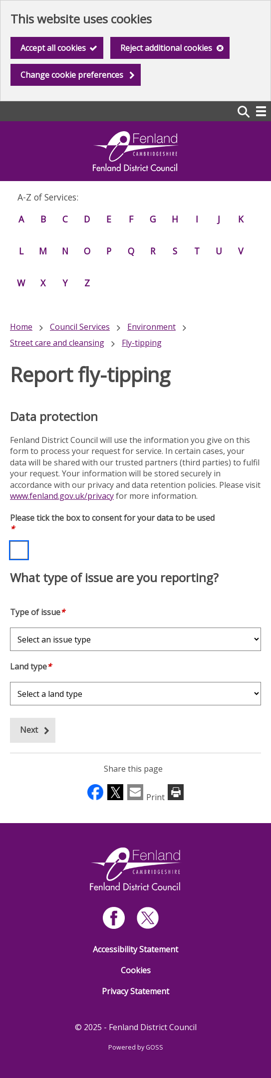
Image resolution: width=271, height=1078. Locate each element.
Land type (30, 666)
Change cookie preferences (71, 74)
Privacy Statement (135, 991)
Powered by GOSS (135, 1047)
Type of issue (37, 612)
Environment (151, 326)
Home (21, 326)
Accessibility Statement (135, 949)
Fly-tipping (142, 342)
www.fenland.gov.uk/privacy (62, 495)
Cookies (136, 970)
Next (29, 729)
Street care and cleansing (57, 342)
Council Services (80, 326)
